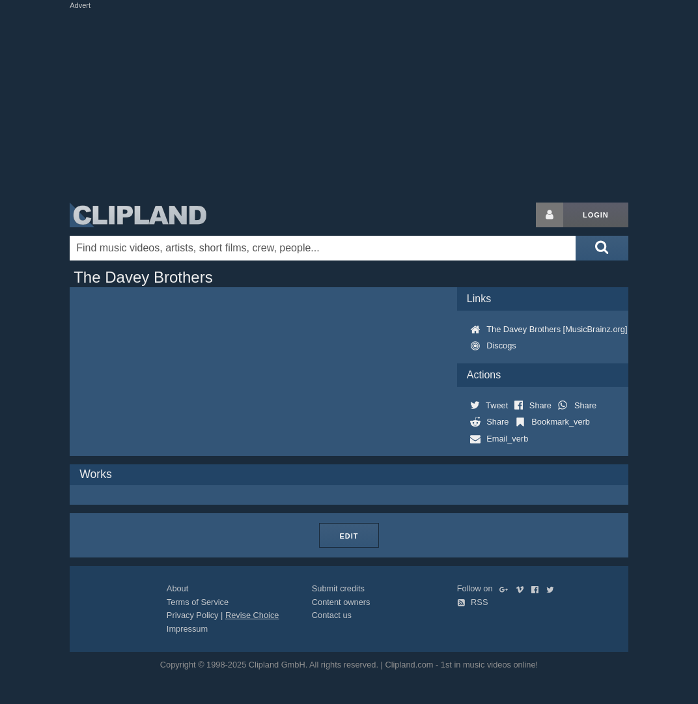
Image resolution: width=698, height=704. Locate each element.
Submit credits (338, 588)
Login (596, 215)
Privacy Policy (193, 615)
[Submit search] (602, 248)
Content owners (341, 602)
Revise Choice (252, 615)
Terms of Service (198, 602)
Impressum (187, 629)
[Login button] (549, 215)
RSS (472, 602)
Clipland (138, 215)
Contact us (332, 615)
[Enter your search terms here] (323, 248)
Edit (348, 536)
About (177, 588)
